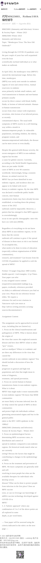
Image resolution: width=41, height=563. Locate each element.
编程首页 (4, 9)
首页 (14, 24)
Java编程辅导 (32, 9)
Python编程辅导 (19, 9)
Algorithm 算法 (25, 24)
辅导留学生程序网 (13, 536)
